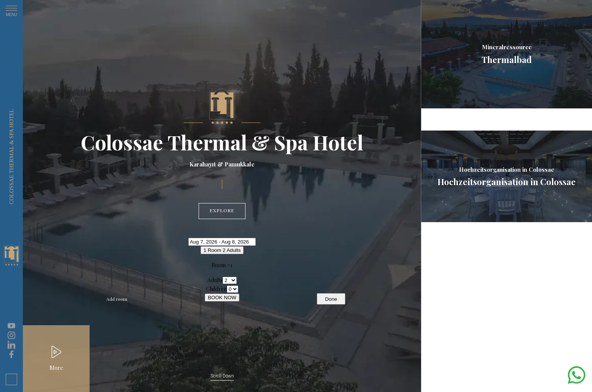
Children (216, 288)
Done (331, 299)
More (56, 367)
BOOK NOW (222, 297)
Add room (116, 299)
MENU (11, 12)
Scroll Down (222, 376)
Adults (215, 280)
